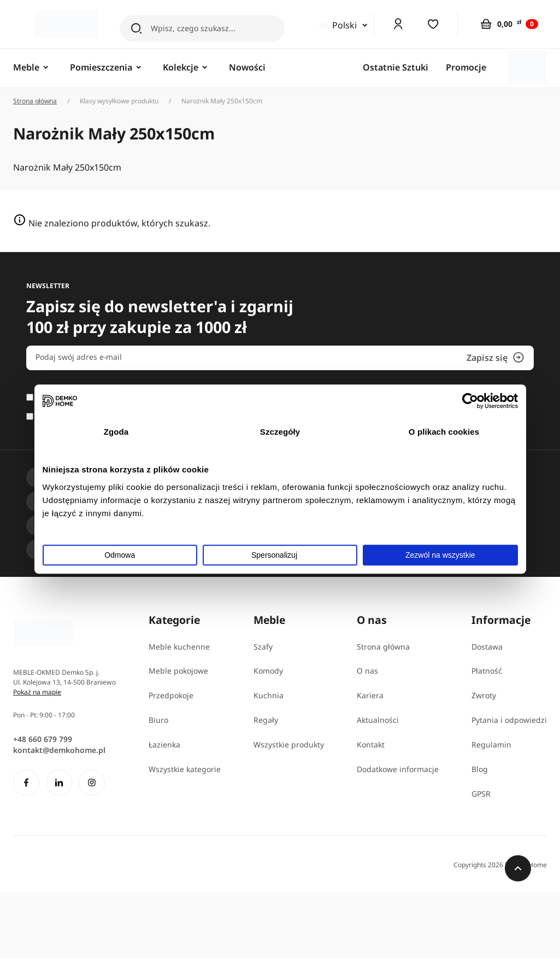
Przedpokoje (171, 695)
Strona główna (35, 101)
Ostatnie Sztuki (395, 67)
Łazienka (164, 744)
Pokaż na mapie (37, 692)
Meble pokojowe (178, 670)
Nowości (247, 67)
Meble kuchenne (179, 646)
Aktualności (378, 720)
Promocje (466, 67)
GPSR (481, 793)
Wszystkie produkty (289, 744)
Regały (266, 720)
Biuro (158, 720)
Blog (479, 769)
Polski (337, 25)
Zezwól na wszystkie (440, 555)
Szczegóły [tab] (280, 431)
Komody (268, 670)
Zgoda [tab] (116, 431)
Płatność (486, 670)
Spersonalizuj (280, 555)
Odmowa (119, 555)
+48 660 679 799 (42, 739)
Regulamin (491, 744)
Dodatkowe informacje (398, 769)
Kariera (370, 695)
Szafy (263, 646)
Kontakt (371, 744)
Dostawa (487, 646)
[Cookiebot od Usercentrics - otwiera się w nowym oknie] (470, 401)
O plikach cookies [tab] (444, 431)
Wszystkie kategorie (185, 769)
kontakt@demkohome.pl (59, 750)
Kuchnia (269, 695)
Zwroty (483, 695)
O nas (367, 670)
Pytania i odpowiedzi (509, 720)
